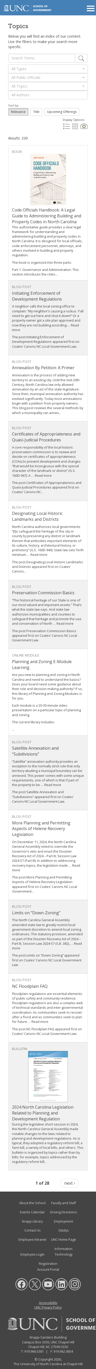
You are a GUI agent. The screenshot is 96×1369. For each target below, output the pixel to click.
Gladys (63, 1230)
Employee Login (32, 1254)
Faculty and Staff (63, 1203)
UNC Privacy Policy (48, 1307)
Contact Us (32, 1230)
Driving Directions (63, 1212)
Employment (63, 1221)
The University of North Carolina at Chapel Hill (48, 1364)
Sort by (13, 105)
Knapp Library (32, 1221)
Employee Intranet (32, 1239)
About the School (32, 1203)
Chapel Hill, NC (39, 1346)
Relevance (18, 112)
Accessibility (48, 1302)
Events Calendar (32, 1212)
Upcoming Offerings (62, 112)
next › (69, 1183)
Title (36, 112)
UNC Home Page (63, 1239)
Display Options (73, 120)
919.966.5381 (34, 1351)
